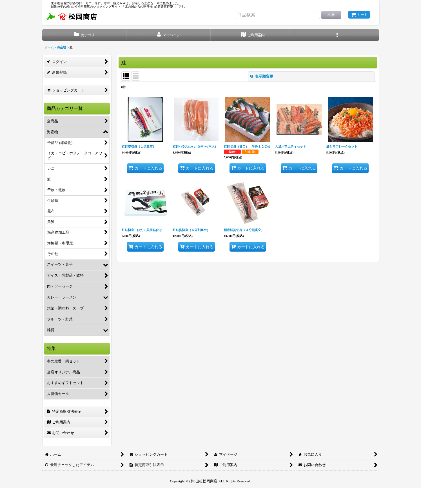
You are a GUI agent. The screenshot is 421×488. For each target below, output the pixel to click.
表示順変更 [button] (261, 76)
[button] (337, 35)
